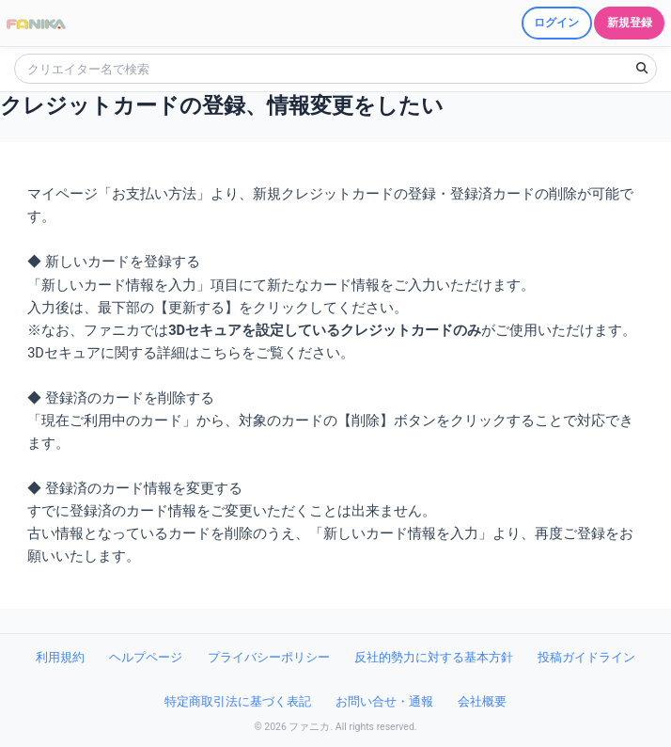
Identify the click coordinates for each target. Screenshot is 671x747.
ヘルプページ (145, 657)
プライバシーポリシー (269, 657)
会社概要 (482, 701)
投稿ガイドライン (586, 657)
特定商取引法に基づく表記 (237, 701)
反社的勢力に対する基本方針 (433, 657)
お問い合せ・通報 (384, 701)
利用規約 (60, 657)
